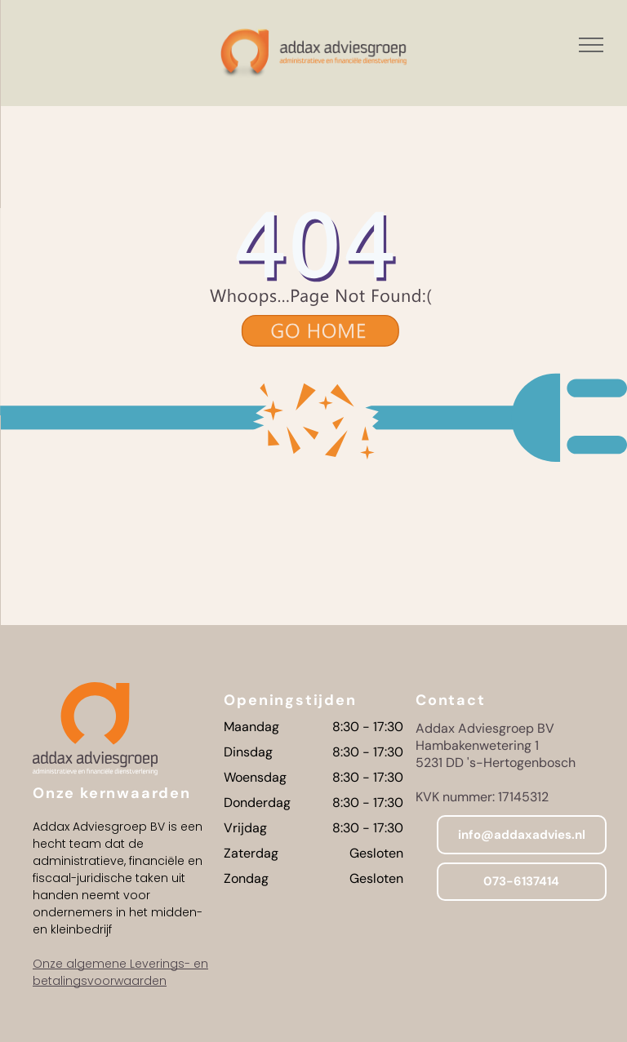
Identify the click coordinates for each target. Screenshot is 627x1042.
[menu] (591, 45)
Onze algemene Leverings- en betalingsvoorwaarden (120, 972)
